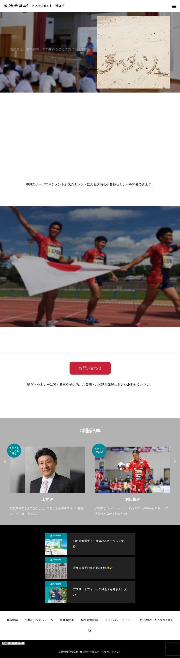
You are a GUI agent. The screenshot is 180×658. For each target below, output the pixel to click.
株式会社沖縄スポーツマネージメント (100, 652)
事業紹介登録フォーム (39, 620)
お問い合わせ (90, 368)
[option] (47, 480)
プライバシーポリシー (119, 620)
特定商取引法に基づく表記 (157, 620)
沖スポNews (55, 535)
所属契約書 (67, 620)
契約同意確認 (89, 620)
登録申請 (12, 620)
